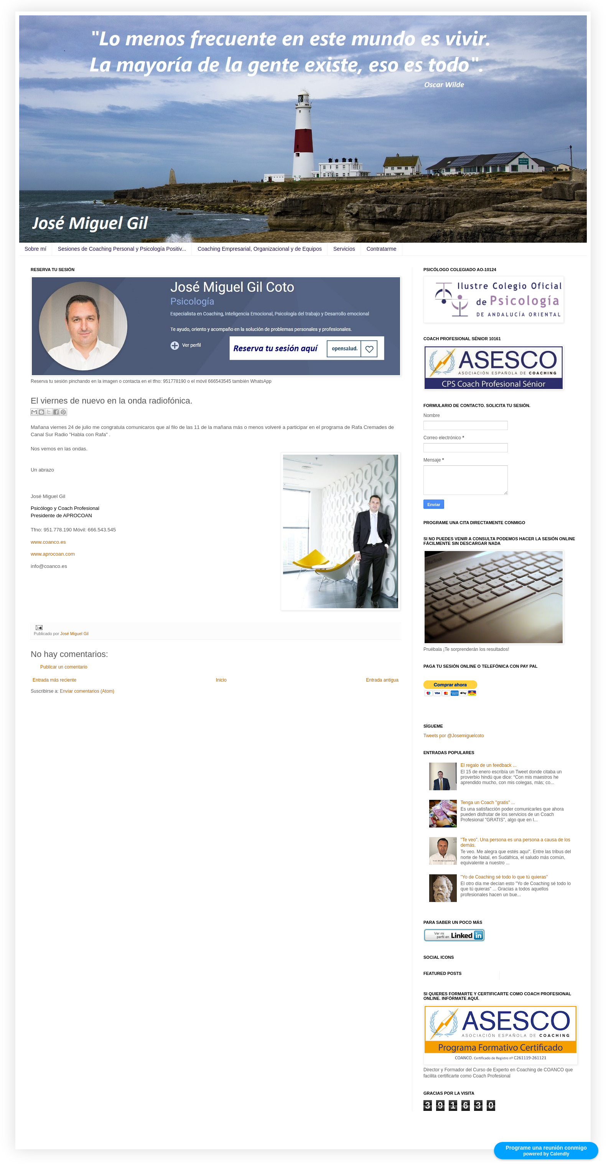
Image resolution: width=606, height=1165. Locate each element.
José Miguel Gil (74, 633)
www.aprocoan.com (53, 554)
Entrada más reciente (54, 680)
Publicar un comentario (63, 667)
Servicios (344, 249)
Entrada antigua (382, 680)
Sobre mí (35, 249)
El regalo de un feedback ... (489, 765)
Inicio (221, 680)
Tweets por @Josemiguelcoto (453, 735)
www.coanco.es (48, 542)
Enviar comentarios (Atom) (87, 691)
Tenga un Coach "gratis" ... (488, 802)
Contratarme (382, 249)
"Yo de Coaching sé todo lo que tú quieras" (504, 877)
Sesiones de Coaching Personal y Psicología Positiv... (122, 249)
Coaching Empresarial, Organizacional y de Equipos (260, 249)
